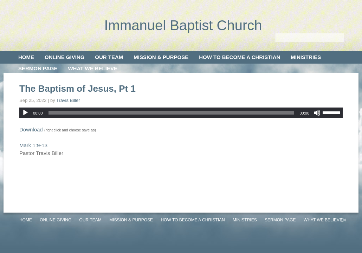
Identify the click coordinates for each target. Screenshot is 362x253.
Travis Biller (68, 100)
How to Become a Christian (239, 57)
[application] (181, 113)
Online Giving (64, 57)
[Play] (25, 112)
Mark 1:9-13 (33, 145)
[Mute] (317, 112)
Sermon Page (37, 68)
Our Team (109, 57)
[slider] (171, 113)
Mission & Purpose (161, 57)
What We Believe (92, 68)
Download (31, 129)
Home (26, 57)
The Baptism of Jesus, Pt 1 (77, 88)
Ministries (306, 57)
